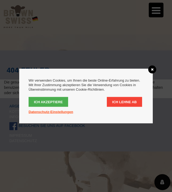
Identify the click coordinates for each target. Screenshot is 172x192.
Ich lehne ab (124, 102)
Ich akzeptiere (48, 102)
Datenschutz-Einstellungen (51, 112)
